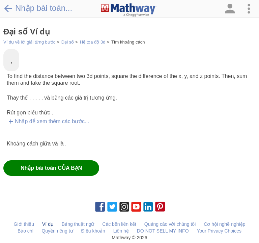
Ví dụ (48, 224)
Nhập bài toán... (37, 8)
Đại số (67, 42)
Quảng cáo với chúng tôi (170, 224)
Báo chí (25, 231)
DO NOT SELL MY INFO (163, 231)
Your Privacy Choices (219, 231)
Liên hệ (121, 231)
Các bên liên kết (119, 224)
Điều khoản (93, 231)
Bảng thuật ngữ (78, 224)
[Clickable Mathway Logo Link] (128, 10)
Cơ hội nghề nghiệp (224, 224)
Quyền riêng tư (57, 231)
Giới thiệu (24, 224)
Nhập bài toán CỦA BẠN (51, 168)
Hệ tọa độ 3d (93, 42)
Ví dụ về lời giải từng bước (29, 42)
